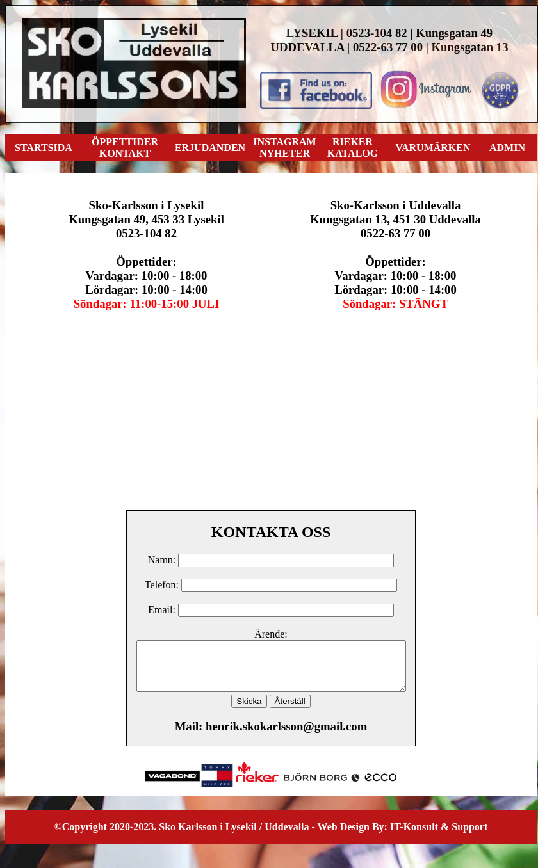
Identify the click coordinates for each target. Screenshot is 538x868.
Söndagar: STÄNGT (395, 303)
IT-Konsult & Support (438, 836)
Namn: (163, 559)
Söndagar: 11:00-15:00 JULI (147, 303)
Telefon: (162, 584)
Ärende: (271, 634)
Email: (163, 609)
